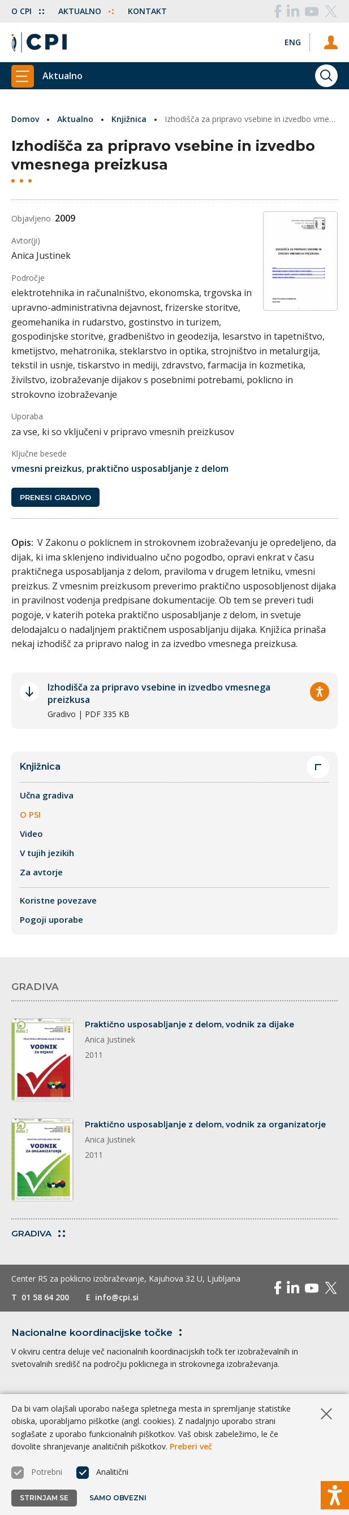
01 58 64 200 (45, 1282)
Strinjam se (44, 1498)
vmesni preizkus (46, 454)
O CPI (27, 11)
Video (31, 818)
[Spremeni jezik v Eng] (293, 42)
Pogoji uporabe (51, 904)
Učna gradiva (47, 780)
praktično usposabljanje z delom (158, 454)
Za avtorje (41, 857)
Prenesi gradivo (55, 482)
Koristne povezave (58, 885)
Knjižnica (129, 119)
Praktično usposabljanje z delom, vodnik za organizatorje (205, 1110)
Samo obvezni (118, 1498)
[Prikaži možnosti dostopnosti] (335, 1495)
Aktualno (86, 11)
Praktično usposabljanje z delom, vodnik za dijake (189, 1010)
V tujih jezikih (47, 838)
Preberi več (191, 1446)
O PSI (30, 799)
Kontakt (147, 11)
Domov (25, 119)
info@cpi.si (117, 1282)
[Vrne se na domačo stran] (39, 42)
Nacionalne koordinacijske (98, 1317)
